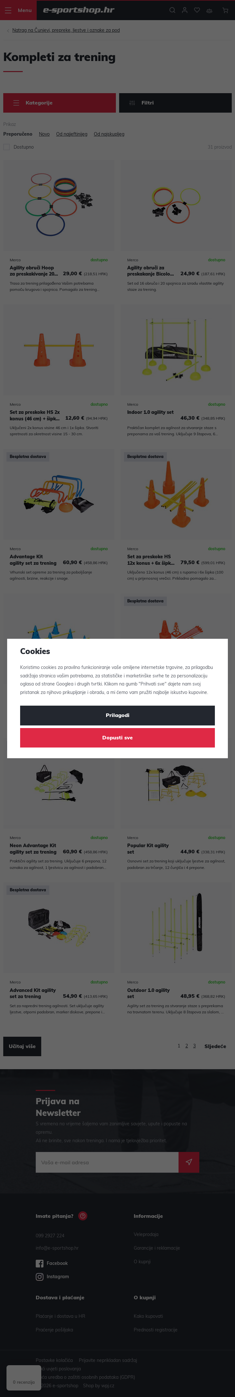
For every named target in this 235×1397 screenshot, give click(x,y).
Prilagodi (118, 715)
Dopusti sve (117, 738)
